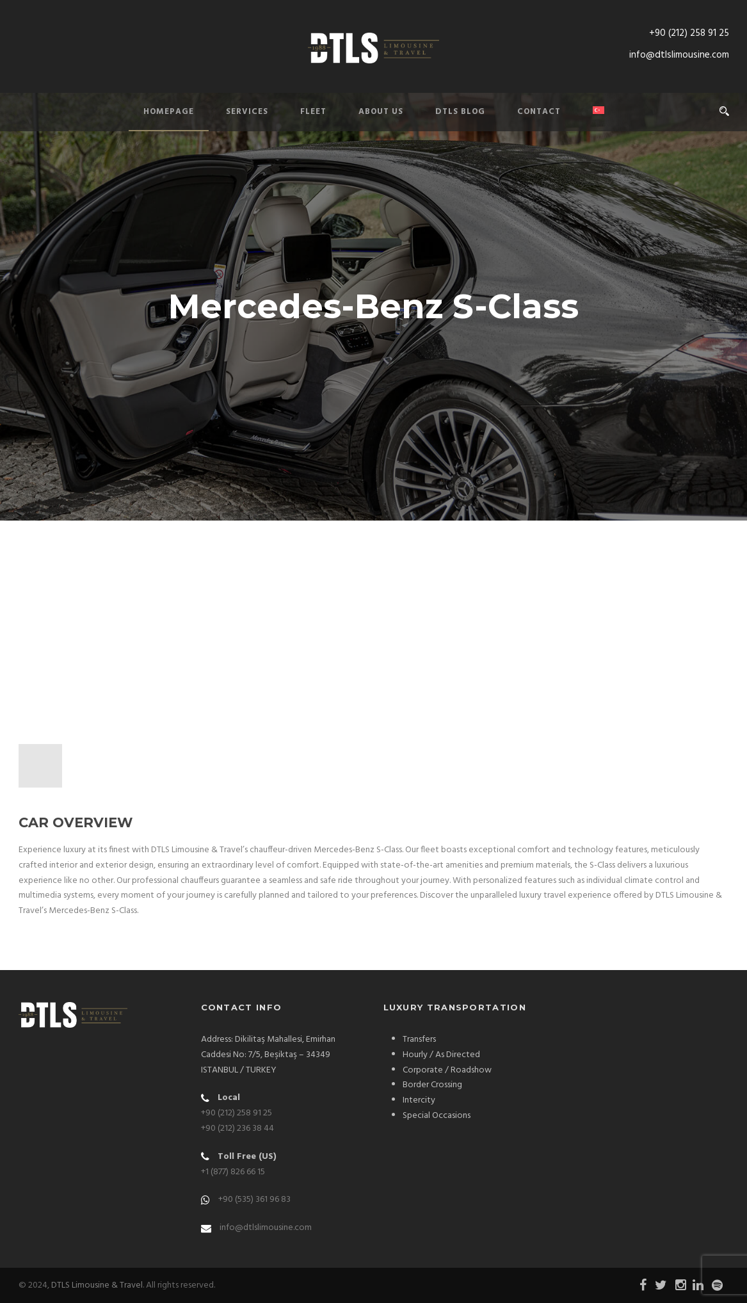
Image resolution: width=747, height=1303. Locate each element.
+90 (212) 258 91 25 (689, 33)
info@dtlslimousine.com (679, 55)
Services (247, 111)
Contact (539, 111)
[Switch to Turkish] (582, 118)
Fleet (313, 111)
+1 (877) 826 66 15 (233, 1172)
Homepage (168, 111)
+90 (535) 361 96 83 (254, 1199)
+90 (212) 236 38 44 (237, 1128)
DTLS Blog (460, 111)
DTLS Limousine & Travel (97, 1285)
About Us (380, 111)
